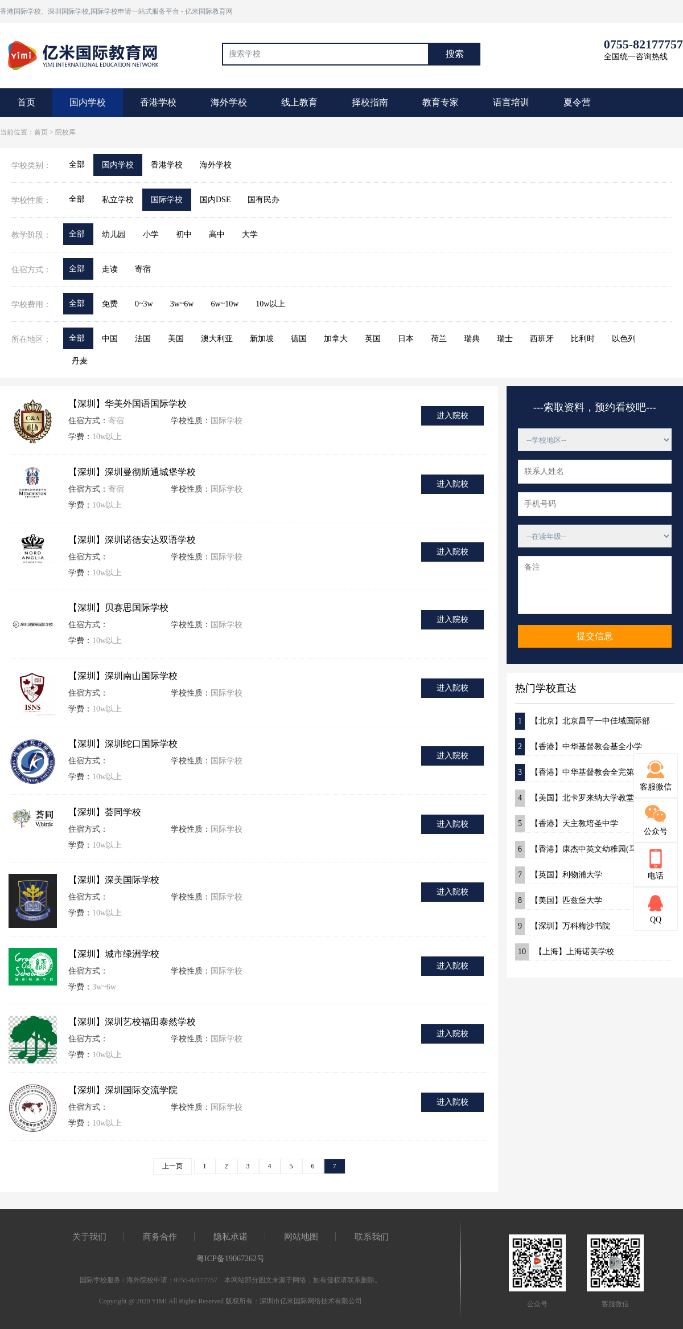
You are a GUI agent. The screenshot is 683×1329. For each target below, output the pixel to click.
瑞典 (472, 338)
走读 (110, 269)
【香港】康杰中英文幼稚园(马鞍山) (585, 849)
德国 (299, 338)
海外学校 (229, 102)
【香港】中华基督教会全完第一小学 (586, 772)
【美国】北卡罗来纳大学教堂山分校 (586, 798)
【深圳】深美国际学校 (113, 880)
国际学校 (167, 199)
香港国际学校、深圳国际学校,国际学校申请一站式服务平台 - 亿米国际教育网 (116, 11)
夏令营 (577, 102)
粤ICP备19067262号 (230, 1258)
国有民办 (263, 199)
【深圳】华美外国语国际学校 (127, 403)
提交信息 (595, 636)
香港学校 (158, 102)
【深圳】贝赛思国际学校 (118, 607)
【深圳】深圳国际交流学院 (123, 1090)
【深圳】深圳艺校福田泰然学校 (132, 1022)
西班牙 (542, 338)
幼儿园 (114, 234)
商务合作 (160, 1236)
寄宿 (143, 269)
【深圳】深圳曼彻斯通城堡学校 (132, 472)
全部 (77, 164)
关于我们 (89, 1236)
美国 (176, 338)
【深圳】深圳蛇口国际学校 (123, 744)
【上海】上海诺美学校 (564, 951)
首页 (26, 102)
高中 (217, 234)
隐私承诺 (230, 1236)
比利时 (583, 338)
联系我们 (372, 1236)
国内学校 (87, 102)
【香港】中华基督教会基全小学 (578, 746)
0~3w (144, 304)
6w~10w (224, 304)
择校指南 (370, 102)
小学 (151, 234)
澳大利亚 (217, 338)
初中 (184, 234)
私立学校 (118, 199)
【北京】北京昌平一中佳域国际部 (582, 721)
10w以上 (270, 304)
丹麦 (80, 361)
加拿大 (336, 338)
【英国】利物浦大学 (558, 875)
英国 (373, 338)
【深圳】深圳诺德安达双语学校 (132, 540)
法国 (143, 338)
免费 (110, 304)
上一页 (172, 1166)
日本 (406, 338)
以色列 (624, 338)
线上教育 (299, 102)
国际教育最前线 (88, 54)
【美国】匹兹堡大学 (558, 900)
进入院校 (452, 415)
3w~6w (182, 304)
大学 (250, 234)
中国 (110, 338)
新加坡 (262, 338)
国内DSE (215, 199)
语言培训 (511, 102)
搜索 (455, 54)
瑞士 (505, 338)
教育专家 (440, 102)
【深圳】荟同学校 (104, 812)
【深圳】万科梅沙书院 (562, 926)
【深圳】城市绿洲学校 (113, 954)
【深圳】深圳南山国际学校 (123, 676)
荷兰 (439, 338)
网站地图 (301, 1236)
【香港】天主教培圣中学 (566, 823)
